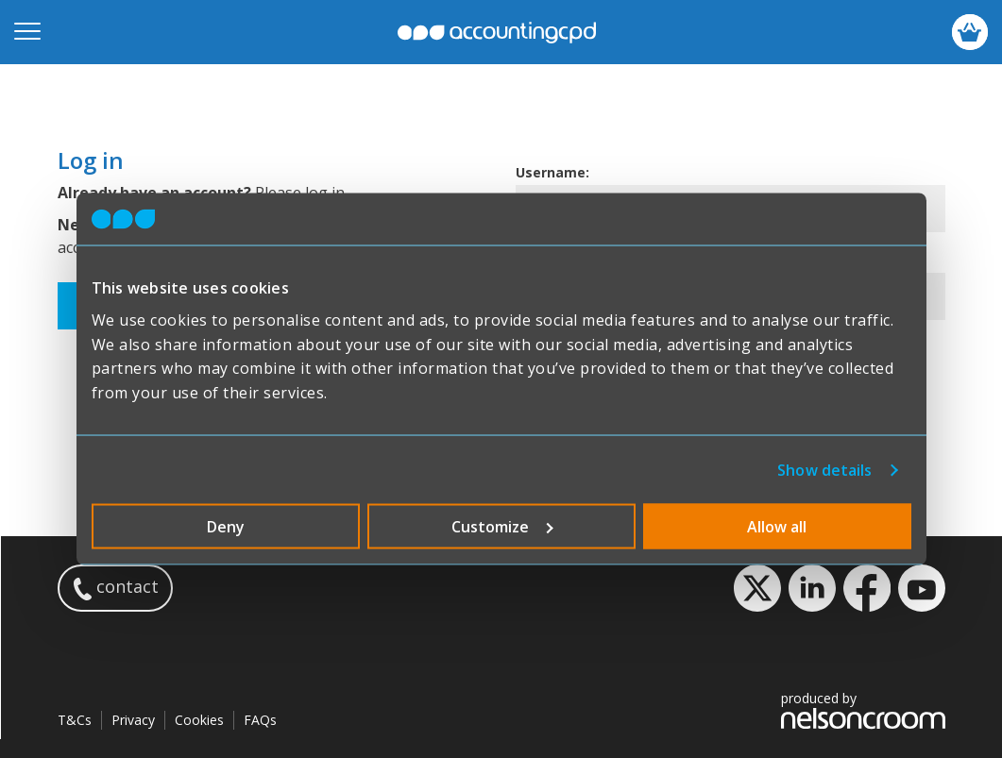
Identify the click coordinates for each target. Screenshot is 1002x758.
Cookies (199, 720)
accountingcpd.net (497, 32)
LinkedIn (812, 588)
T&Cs (75, 720)
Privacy (133, 720)
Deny (226, 526)
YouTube (921, 588)
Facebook (867, 588)
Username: (552, 172)
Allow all (777, 526)
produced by (863, 709)
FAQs (260, 720)
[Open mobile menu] (27, 32)
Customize (502, 526)
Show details (824, 470)
